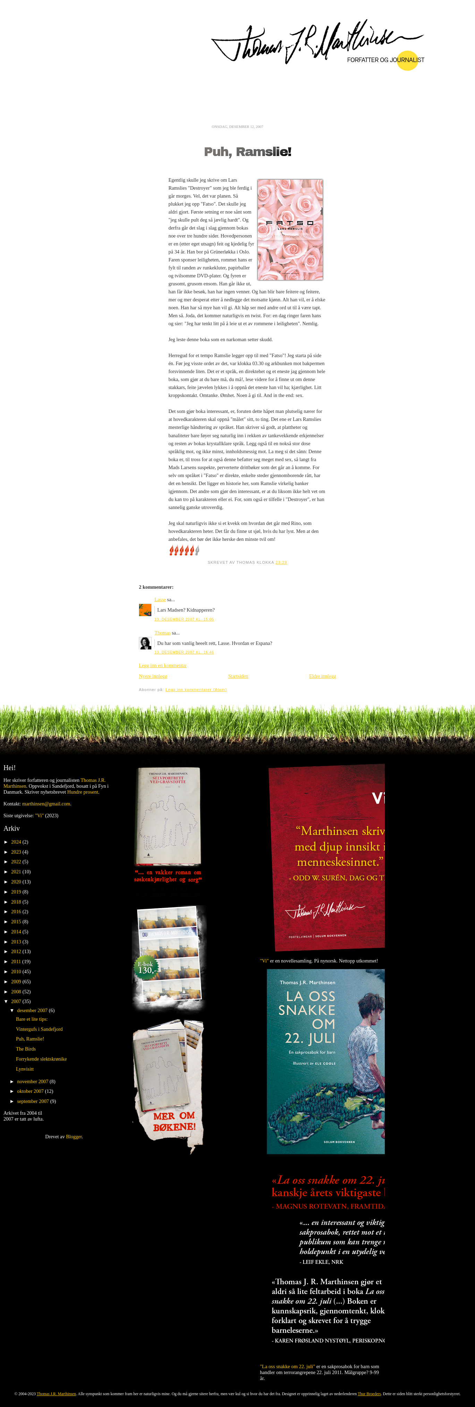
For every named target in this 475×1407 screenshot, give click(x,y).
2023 (16, 852)
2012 (16, 951)
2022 (16, 861)
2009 (16, 981)
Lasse (160, 599)
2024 (16, 842)
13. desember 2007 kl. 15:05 (184, 619)
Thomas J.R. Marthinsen (56, 1394)
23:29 (281, 562)
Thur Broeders (369, 1394)
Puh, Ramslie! (247, 152)
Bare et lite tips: (32, 1019)
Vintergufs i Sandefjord (39, 1029)
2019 (16, 892)
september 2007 (33, 1101)
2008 (16, 991)
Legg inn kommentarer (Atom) (196, 690)
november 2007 (33, 1081)
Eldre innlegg (322, 676)
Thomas (162, 633)
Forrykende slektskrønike (41, 1059)
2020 (16, 881)
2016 (16, 911)
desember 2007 (33, 1010)
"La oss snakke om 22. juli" (287, 1366)
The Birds (26, 1049)
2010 (16, 971)
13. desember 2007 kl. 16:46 (184, 652)
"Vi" (39, 815)
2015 (16, 921)
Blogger (74, 1136)
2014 (16, 931)
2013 (16, 941)
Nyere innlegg (153, 676)
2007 (16, 1001)
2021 (16, 871)
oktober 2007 (31, 1091)
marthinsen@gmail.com (46, 803)
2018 (16, 902)
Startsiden (238, 676)
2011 (16, 961)
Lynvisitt (25, 1069)
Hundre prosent (82, 792)
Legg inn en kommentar (163, 665)
